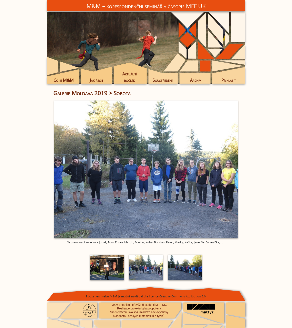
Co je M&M (63, 80)
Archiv (195, 80)
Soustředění (162, 80)
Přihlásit (228, 80)
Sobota (122, 93)
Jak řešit (96, 80)
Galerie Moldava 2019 (80, 93)
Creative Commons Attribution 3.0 (182, 296)
